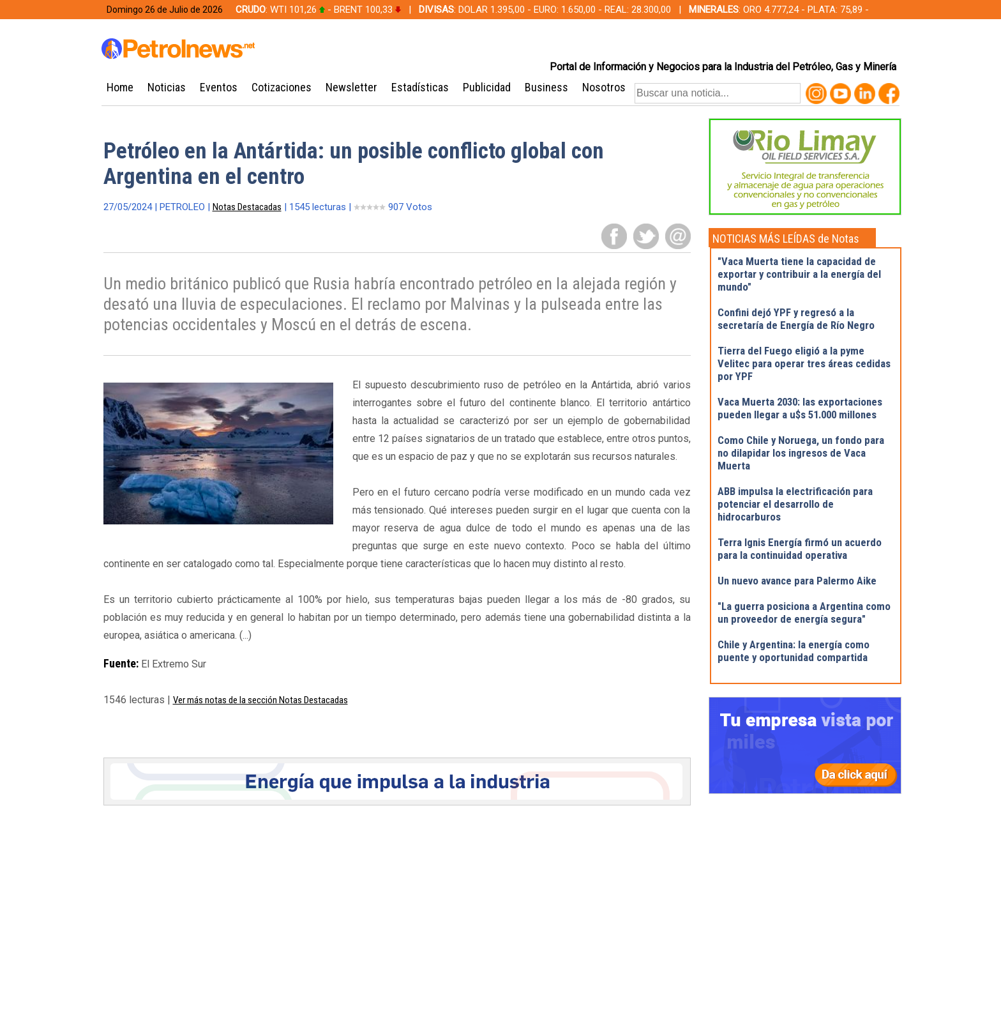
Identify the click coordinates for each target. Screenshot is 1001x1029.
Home (120, 87)
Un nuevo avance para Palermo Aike (797, 580)
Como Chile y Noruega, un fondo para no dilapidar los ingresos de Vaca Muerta (801, 453)
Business (546, 87)
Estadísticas (420, 87)
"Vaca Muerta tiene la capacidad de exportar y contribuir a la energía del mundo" (799, 274)
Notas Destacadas (247, 207)
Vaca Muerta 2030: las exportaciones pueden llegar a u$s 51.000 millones (800, 408)
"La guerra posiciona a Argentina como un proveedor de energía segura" (804, 612)
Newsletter (351, 87)
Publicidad (487, 87)
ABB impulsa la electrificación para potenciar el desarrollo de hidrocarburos (795, 504)
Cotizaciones (282, 87)
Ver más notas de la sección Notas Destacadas (260, 700)
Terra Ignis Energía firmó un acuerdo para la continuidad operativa (800, 548)
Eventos (218, 87)
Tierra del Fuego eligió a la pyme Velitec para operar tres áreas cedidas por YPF (804, 363)
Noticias (166, 87)
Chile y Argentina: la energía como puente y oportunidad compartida (793, 651)
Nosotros (604, 87)
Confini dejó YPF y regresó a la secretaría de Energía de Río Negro (796, 319)
